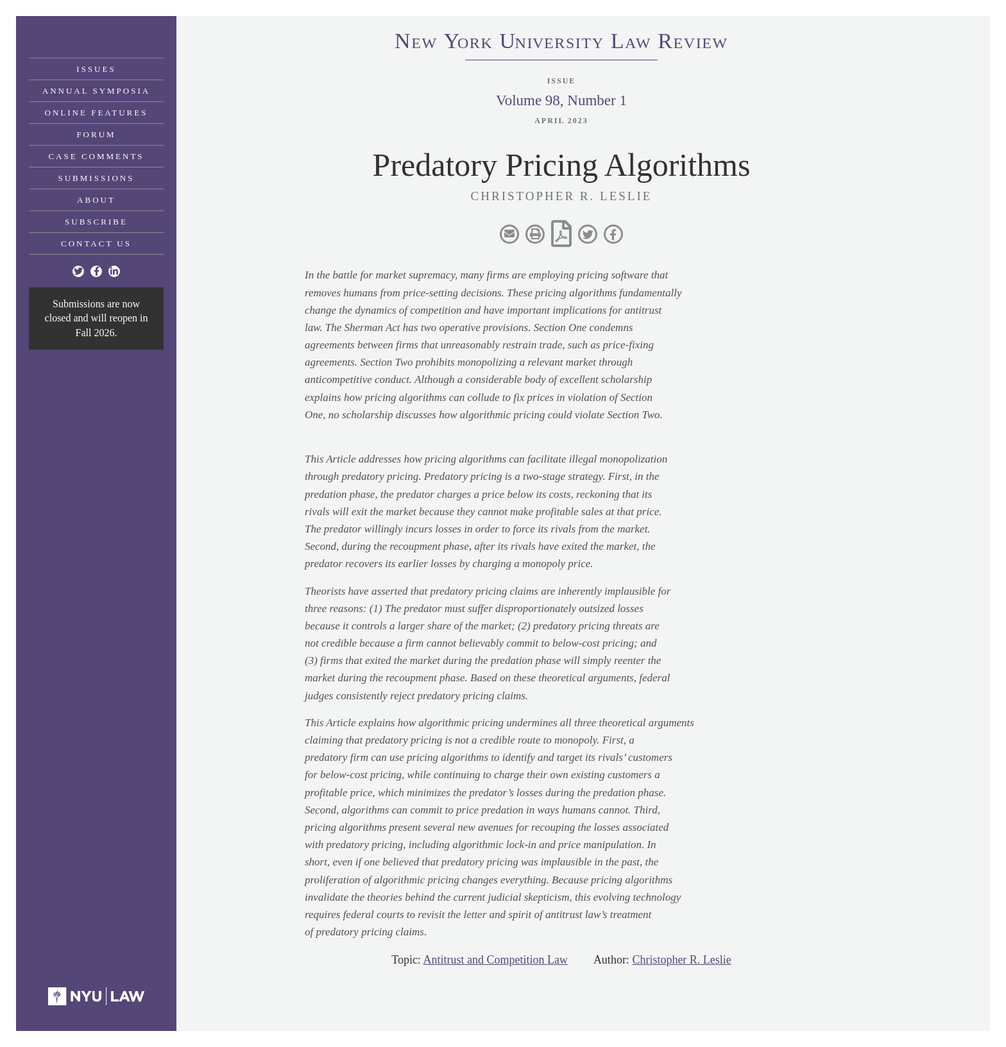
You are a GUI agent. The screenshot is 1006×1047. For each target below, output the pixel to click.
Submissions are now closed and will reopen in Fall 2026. (96, 318)
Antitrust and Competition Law (495, 959)
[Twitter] (78, 271)
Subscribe (96, 221)
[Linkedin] (114, 271)
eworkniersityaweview (561, 43)
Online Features (96, 112)
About (96, 200)
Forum (95, 134)
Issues (95, 69)
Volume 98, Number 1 (561, 100)
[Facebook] (96, 271)
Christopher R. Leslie (681, 959)
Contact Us (96, 243)
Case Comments (96, 156)
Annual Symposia (96, 91)
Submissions (96, 178)
